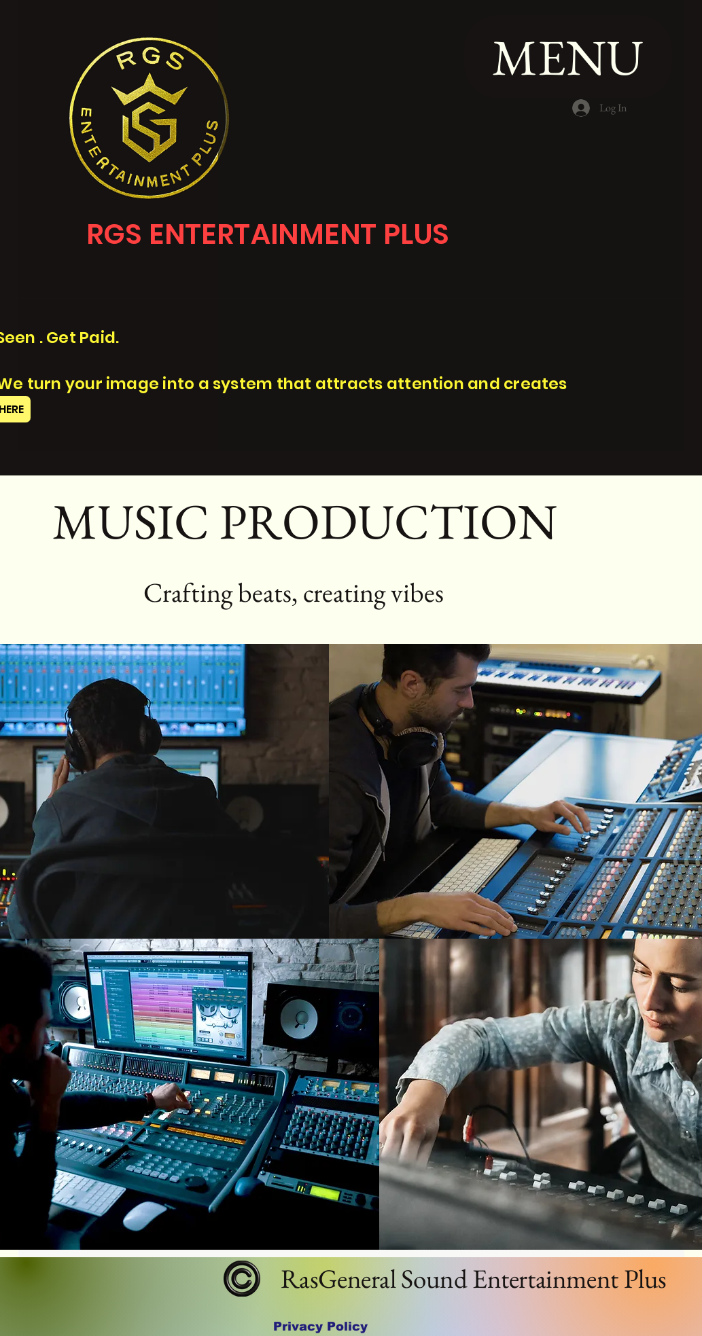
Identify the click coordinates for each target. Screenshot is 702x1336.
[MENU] (568, 56)
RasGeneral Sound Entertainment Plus (471, 1278)
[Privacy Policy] (320, 1327)
